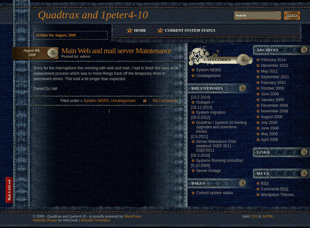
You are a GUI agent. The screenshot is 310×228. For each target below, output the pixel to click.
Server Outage (208, 170)
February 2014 (273, 60)
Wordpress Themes (277, 195)
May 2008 (269, 134)
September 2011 (275, 77)
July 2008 (269, 122)
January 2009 (272, 100)
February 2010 (273, 82)
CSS (254, 216)
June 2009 (270, 94)
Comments (274, 189)
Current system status (190, 30)
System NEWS (96, 100)
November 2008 (274, 111)
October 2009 (272, 88)
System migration (211, 112)
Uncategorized (123, 100)
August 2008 (271, 117)
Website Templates (95, 220)
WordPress (132, 216)
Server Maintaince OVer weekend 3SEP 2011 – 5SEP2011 (216, 146)
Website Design (45, 220)
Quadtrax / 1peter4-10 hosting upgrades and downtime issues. (221, 127)
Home (140, 30)
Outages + (205, 102)
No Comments (165, 100)
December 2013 (274, 65)
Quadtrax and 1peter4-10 (93, 15)
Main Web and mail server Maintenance (116, 51)
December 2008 (274, 105)
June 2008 (270, 128)
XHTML (268, 216)
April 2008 (269, 139)
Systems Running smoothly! (219, 160)
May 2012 (269, 71)
